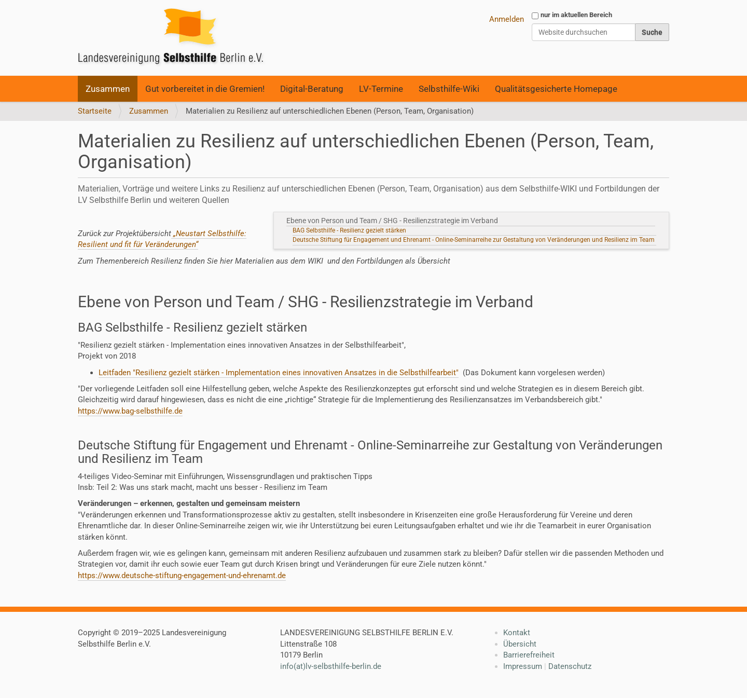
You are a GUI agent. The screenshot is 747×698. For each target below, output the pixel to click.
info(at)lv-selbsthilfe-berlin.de (330, 666)
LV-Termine (381, 89)
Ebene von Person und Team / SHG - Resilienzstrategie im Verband (393, 220)
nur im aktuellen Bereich (576, 15)
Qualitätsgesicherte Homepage (556, 89)
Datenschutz (569, 666)
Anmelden (506, 19)
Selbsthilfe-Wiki (449, 89)
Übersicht (519, 644)
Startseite (95, 111)
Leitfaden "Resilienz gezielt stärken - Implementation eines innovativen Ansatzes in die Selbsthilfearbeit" (279, 372)
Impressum (522, 666)
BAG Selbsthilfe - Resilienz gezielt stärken (349, 230)
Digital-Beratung (311, 89)
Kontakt (516, 632)
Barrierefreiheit (529, 655)
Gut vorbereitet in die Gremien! (205, 89)
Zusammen (108, 89)
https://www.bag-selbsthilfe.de (130, 411)
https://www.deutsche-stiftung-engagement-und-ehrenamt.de (182, 575)
